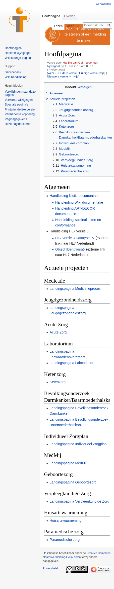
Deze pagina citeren (18, 124)
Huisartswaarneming (65, 520)
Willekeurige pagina (18, 58)
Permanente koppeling (20, 114)
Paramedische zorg (65, 540)
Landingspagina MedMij (68, 463)
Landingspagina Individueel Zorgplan (78, 444)
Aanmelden (103, 4)
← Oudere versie (66, 72)
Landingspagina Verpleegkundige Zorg (79, 501)
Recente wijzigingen (18, 53)
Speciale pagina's (16, 104)
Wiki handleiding (15, 77)
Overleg (69, 16)
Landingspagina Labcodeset (71, 363)
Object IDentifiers (68, 249)
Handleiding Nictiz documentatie (74, 196)
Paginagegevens (16, 119)
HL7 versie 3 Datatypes (73, 238)
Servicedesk (13, 72)
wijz (50, 72)
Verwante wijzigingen (19, 100)
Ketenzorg (57, 382)
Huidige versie (88, 72)
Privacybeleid (51, 568)
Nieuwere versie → (59, 76)
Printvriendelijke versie (20, 109)
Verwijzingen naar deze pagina (20, 93)
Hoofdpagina (51, 16)
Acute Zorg (58, 332)
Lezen (55, 26)
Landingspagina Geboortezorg (73, 482)
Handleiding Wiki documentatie (79, 202)
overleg (92, 62)
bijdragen (53, 66)
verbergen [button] (85, 87)
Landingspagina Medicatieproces (75, 289)
